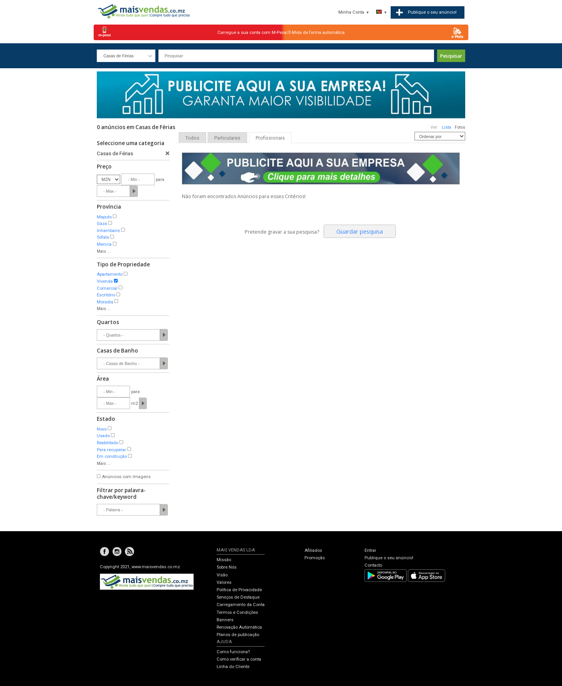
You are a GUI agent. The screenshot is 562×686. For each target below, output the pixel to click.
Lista (446, 127)
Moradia (105, 302)
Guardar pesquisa (359, 231)
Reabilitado (107, 442)
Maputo (104, 217)
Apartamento (110, 274)
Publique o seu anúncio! (389, 557)
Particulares (227, 138)
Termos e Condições (237, 612)
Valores (224, 582)
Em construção (112, 456)
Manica (104, 244)
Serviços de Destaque (238, 597)
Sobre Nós (227, 567)
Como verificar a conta (239, 659)
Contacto (373, 565)
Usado (103, 435)
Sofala (103, 237)
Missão (224, 559)
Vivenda (105, 281)
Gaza (102, 223)
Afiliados (313, 550)
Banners (225, 619)
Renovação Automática (239, 627)
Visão (222, 575)
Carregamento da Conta (241, 604)
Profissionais (270, 138)
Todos (192, 138)
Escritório (106, 295)
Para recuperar (111, 449)
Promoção (314, 557)
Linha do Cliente (233, 666)
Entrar (370, 550)
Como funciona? (233, 651)
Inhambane (108, 230)
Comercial (107, 288)
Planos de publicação (238, 634)
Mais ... (104, 251)
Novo (102, 429)
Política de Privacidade (239, 589)
